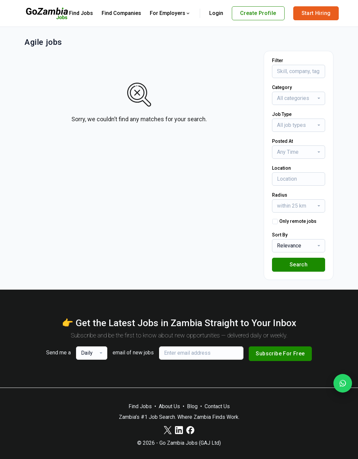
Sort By (280, 234)
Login (216, 13)
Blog (192, 406)
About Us (169, 406)
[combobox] (298, 98)
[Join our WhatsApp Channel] (342, 383)
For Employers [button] (170, 13)
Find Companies (121, 13)
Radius (279, 195)
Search (299, 264)
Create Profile (258, 13)
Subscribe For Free (280, 353)
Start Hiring (316, 13)
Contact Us (217, 406)
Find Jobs (81, 13)
